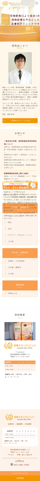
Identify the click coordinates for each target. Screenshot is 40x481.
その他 (11, 241)
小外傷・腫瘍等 (14, 267)
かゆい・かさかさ (15, 216)
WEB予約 (20, 478)
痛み (10, 222)
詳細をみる (12, 293)
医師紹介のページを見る (21, 120)
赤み (10, 229)
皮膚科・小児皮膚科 (16, 261)
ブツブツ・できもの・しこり (20, 235)
